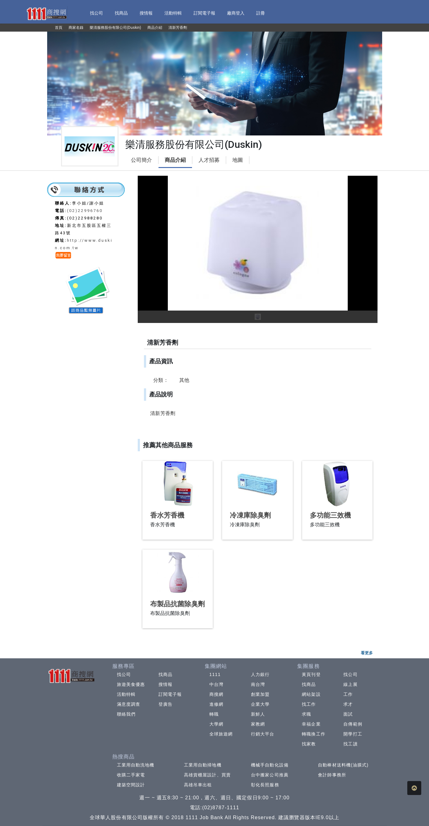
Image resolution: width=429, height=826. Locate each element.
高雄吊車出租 (198, 784)
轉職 (214, 714)
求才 (348, 704)
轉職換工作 (313, 733)
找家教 (309, 743)
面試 (348, 714)
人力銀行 (260, 674)
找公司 (124, 674)
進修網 (216, 704)
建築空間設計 (131, 784)
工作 (348, 694)
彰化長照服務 (265, 784)
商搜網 (216, 694)
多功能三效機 (330, 515)
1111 (215, 674)
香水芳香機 (167, 515)
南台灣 (258, 684)
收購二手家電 (131, 774)
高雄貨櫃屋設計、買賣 (207, 774)
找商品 (165, 674)
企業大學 (260, 704)
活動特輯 (126, 694)
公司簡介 (141, 160)
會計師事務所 (332, 774)
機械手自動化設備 (269, 764)
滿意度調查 (129, 704)
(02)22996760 (85, 210)
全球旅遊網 (221, 733)
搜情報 (165, 684)
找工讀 (350, 743)
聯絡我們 (126, 714)
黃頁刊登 (311, 674)
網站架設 (311, 694)
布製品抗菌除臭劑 (177, 604)
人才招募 (209, 160)
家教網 (258, 724)
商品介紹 (175, 160)
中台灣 (216, 684)
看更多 (367, 653)
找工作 (309, 704)
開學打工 (352, 733)
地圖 (237, 160)
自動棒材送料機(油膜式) (343, 764)
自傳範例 (352, 724)
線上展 (350, 684)
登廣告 (165, 704)
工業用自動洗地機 (135, 764)
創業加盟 (260, 694)
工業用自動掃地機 (202, 764)
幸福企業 (311, 724)
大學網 (216, 724)
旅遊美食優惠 (131, 684)
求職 (306, 714)
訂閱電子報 (170, 694)
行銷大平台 (263, 733)
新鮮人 (258, 714)
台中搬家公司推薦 (269, 774)
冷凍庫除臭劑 (250, 515)
